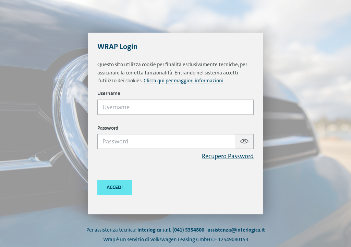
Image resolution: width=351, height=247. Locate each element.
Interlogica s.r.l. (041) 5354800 (170, 229)
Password (107, 128)
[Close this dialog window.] (114, 187)
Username (108, 93)
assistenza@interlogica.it (236, 229)
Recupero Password (228, 156)
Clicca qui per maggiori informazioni (183, 81)
